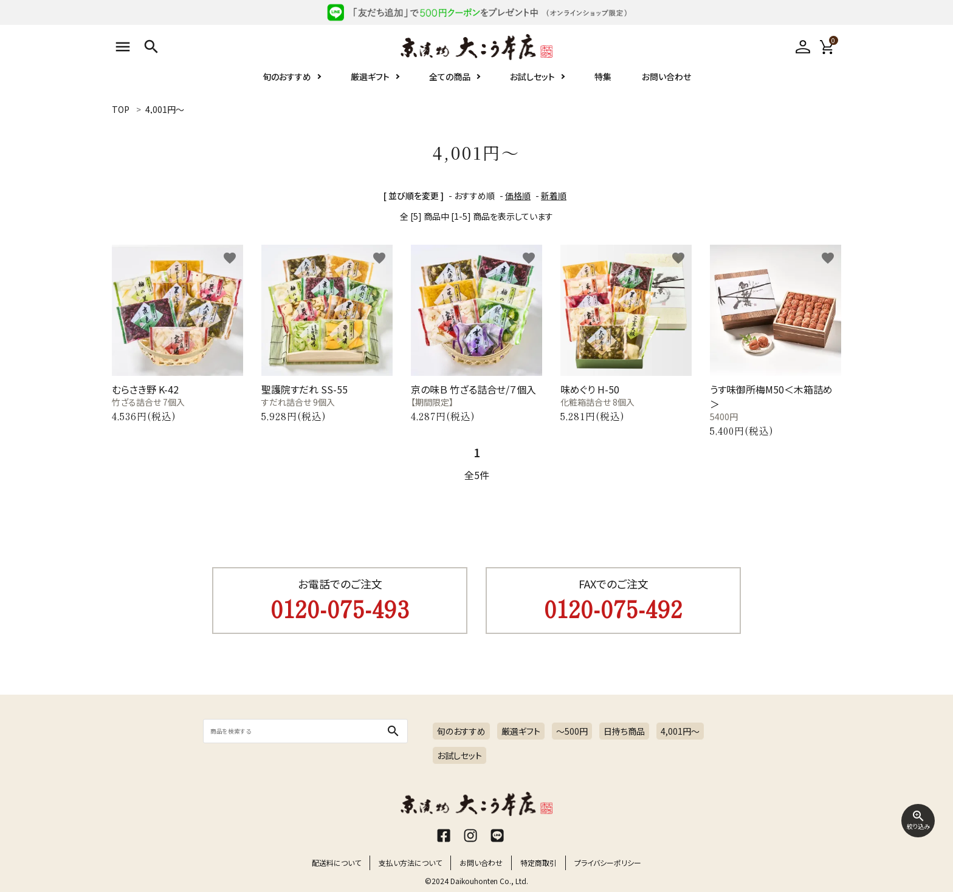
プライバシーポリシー (607, 862)
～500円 (572, 731)
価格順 (518, 195)
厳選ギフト (370, 76)
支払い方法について (410, 862)
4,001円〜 (680, 731)
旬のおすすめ (287, 76)
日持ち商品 (624, 731)
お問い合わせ (666, 76)
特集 (602, 76)
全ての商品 (449, 76)
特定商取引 (538, 862)
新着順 (553, 195)
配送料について (336, 862)
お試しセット (532, 76)
